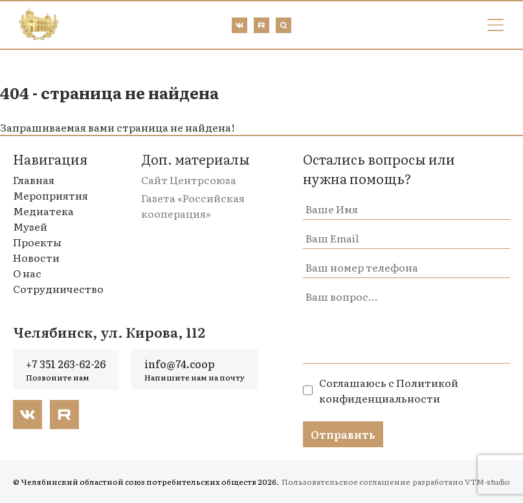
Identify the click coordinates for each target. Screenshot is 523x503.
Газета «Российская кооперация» (193, 205)
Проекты (37, 242)
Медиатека (43, 210)
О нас (27, 273)
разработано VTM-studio (461, 481)
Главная (33, 179)
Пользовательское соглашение (346, 481)
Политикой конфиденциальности (388, 390)
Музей (30, 226)
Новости (36, 257)
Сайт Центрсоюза (188, 179)
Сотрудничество (58, 288)
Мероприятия (50, 195)
